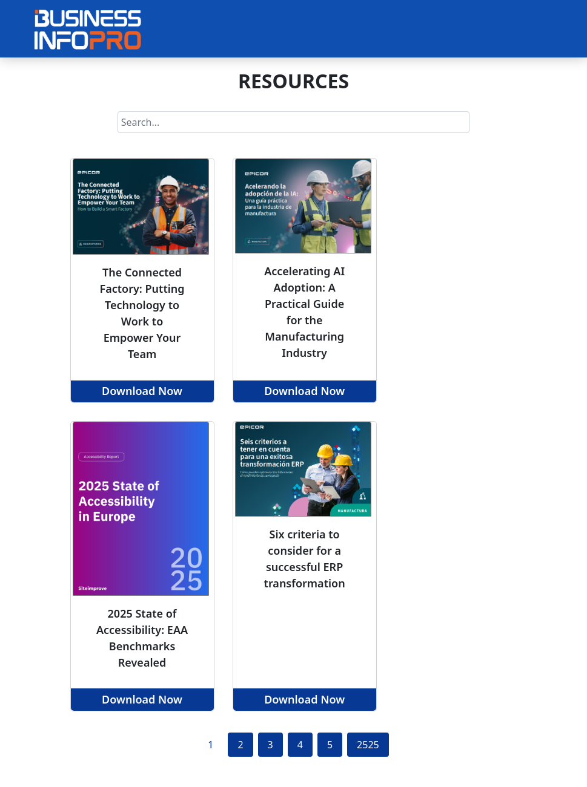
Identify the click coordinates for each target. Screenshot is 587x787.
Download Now (142, 391)
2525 (368, 744)
